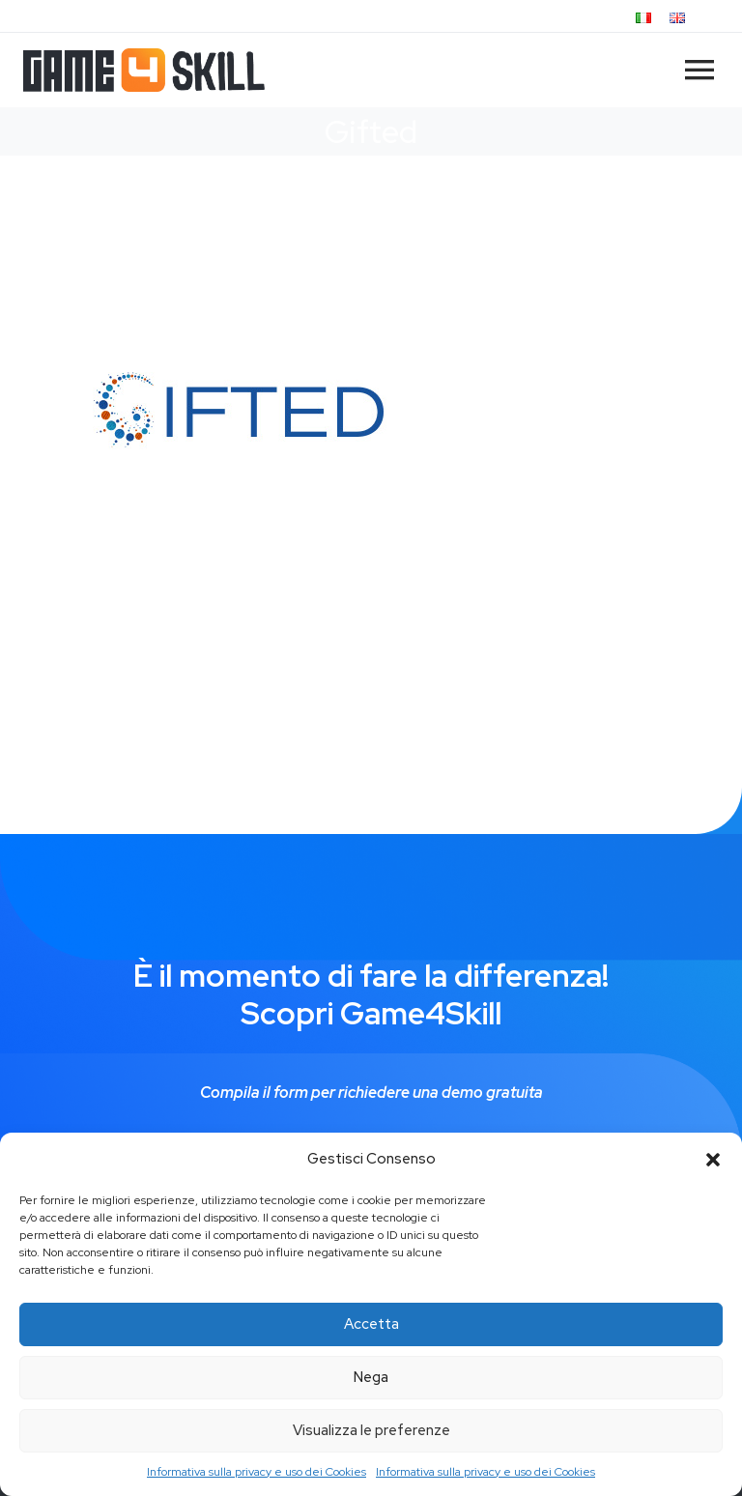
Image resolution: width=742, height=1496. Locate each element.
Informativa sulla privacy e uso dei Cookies (256, 1472)
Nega (371, 1377)
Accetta (371, 1324)
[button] (713, 1159)
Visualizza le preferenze (371, 1430)
